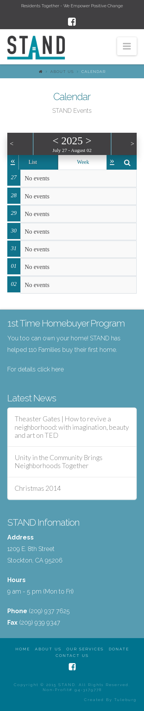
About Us (62, 71)
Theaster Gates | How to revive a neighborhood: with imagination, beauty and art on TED (72, 427)
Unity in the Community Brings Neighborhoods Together (59, 462)
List (32, 162)
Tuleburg (125, 700)
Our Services (85, 649)
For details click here (35, 369)
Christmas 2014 (38, 488)
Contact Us (72, 655)
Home (22, 649)
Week (83, 162)
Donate (119, 649)
